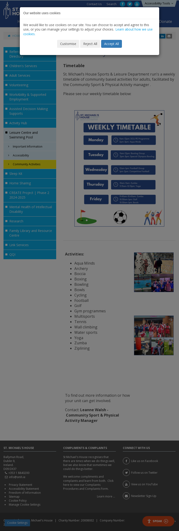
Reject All (90, 43)
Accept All (111, 43)
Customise (68, 43)
